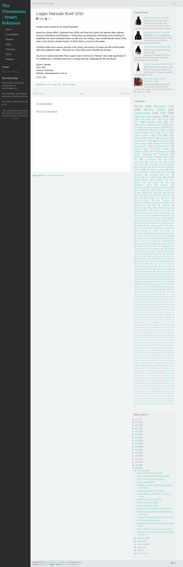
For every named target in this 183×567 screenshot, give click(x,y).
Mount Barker (139, 238)
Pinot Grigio (159, 169)
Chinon (145, 335)
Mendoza (161, 307)
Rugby (163, 386)
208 (140, 297)
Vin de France (138, 398)
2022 (140, 169)
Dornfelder (169, 340)
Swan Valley (138, 391)
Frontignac (168, 345)
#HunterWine (139, 215)
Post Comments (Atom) (54, 175)
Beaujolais (149, 233)
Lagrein (147, 213)
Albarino (157, 297)
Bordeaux (137, 276)
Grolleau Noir (143, 353)
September (141, 544)
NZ (150, 251)
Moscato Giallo (156, 365)
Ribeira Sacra (138, 386)
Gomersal (162, 348)
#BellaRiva (168, 320)
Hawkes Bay (157, 266)
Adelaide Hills (154, 122)
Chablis (137, 264)
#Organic (159, 180)
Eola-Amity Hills (160, 343)
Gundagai (169, 304)
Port (153, 381)
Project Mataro (12, 34)
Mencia (169, 236)
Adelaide (156, 210)
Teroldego (153, 271)
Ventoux (154, 396)
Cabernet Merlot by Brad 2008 (156, 32)
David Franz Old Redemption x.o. (151, 479)
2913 (145, 327)
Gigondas (144, 348)
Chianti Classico (166, 276)
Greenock (151, 195)
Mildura (145, 365)
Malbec (166, 162)
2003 (153, 274)
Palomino (137, 378)
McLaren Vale (164, 106)
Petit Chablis (160, 378)
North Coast (155, 373)
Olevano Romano (140, 376)
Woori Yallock (138, 401)
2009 (159, 135)
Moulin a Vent (167, 365)
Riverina (142, 205)
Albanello (153, 327)
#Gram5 (154, 259)
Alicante (165, 297)
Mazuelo (152, 307)
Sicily (157, 197)
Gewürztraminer (141, 180)
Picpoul (157, 251)
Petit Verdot (153, 182)
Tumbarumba (166, 241)
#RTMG (148, 325)
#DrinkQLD (155, 322)
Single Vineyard (143, 154)
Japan (156, 355)
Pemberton (139, 202)
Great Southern (142, 135)
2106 (164, 226)
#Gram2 (169, 256)
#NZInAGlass (138, 325)
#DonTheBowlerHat (140, 322)
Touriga (162, 271)
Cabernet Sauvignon (147, 116)
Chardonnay (142, 113)
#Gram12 (137, 274)
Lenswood (161, 358)
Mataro (138, 284)
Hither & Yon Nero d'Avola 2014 (157, 47)
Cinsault (167, 210)
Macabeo (171, 282)
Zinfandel (139, 226)
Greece (164, 350)
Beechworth (160, 233)
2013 (154, 119)
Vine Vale (158, 292)
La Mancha (144, 358)
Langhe (153, 358)
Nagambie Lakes (152, 221)
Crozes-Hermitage (156, 279)
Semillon (165, 138)
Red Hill (169, 381)
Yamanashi (160, 401)
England (150, 343)
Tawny (144, 271)
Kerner (136, 358)
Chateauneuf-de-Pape (164, 302)
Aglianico (148, 243)
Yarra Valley (140, 143)
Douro (143, 343)
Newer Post (38, 93)
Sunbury (169, 388)
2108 (140, 327)
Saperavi (165, 289)
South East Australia (149, 241)
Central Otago (159, 223)
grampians (168, 317)
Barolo (169, 274)
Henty (136, 307)
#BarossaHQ (157, 320)
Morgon (169, 307)
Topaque (160, 391)
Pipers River (145, 381)
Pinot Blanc (153, 269)
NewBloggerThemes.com (70, 564)
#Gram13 (149, 256)
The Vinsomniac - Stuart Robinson (14, 14)
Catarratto (137, 332)
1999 (165, 325)
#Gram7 (171, 259)
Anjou (170, 327)
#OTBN (169, 292)
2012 (165, 119)
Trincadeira (168, 393)
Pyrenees (153, 162)
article (149, 208)
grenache (158, 124)
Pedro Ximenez (148, 378)
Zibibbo (151, 317)
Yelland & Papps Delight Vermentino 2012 (154, 79)
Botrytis (157, 243)
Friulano (160, 345)
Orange (54, 84)
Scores (9, 54)
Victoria (171, 221)
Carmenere (168, 330)
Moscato (137, 218)
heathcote (153, 187)
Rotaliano (155, 386)
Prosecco (168, 213)
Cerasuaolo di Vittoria (165, 332)
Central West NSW (149, 332)
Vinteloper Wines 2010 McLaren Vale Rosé (155, 517)
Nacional (151, 370)
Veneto (146, 292)
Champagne (165, 246)
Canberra (140, 246)
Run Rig (169, 386)
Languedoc (159, 236)
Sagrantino (138, 254)
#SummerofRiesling (153, 226)
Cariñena (159, 330)
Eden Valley (162, 148)
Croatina (150, 340)
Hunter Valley (141, 148)
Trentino (156, 231)
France (148, 177)
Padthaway (167, 376)
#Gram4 (145, 259)
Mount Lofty (151, 238)
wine (170, 271)
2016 (172, 116)
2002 (146, 274)
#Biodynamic (138, 233)
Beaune (159, 299)
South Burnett (167, 228)
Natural (160, 309)
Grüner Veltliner (142, 200)
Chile (136, 279)
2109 (150, 297)
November (141, 538)
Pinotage (171, 287)
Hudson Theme (44, 564)
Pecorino (149, 287)
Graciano (167, 215)
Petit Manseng (160, 287)
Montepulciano (141, 210)
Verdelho (138, 208)
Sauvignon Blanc (152, 127)
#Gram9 (167, 322)
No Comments (70, 84)
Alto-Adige (155, 261)
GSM (169, 248)
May (139, 550)
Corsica (155, 337)
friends (136, 404)
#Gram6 (163, 259)
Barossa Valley (154, 109)
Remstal (137, 383)
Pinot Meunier (147, 228)
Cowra (171, 202)
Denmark (137, 213)
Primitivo (170, 223)
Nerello (136, 373)
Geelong (136, 348)
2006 (168, 177)
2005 (154, 205)
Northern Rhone (167, 373)
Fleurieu (140, 221)
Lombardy (152, 360)
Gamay (146, 197)
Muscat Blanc (163, 238)
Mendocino (137, 365)
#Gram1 (171, 254)
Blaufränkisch (167, 261)
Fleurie (144, 345)
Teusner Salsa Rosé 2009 (147, 502)
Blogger (15, 118)
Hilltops (158, 177)
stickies (165, 404)
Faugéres (137, 345)
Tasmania (138, 175)
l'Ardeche (144, 404)
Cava (155, 276)
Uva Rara (145, 396)
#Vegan (149, 192)
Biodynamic (165, 195)
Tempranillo (140, 146)
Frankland (152, 345)
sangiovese (164, 151)
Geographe (154, 175)
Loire (163, 282)
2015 (163, 113)
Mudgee (151, 138)
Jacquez (143, 307)
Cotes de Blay (140, 340)
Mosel (136, 309)
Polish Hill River (142, 289)
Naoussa (169, 370)
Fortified (169, 279)
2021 (172, 167)
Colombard (137, 337)
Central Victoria (152, 246)
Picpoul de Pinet (139, 312)
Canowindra (148, 330)
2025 (135, 297)
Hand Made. (155, 353)
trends (172, 404)
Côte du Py (159, 340)
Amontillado (162, 327)
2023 (148, 190)
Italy (167, 182)
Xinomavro (149, 401)
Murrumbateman (166, 368)
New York (144, 373)
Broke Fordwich (168, 243)
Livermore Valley (140, 360)
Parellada (171, 284)
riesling (143, 124)
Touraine (137, 393)
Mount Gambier (139, 368)
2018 (172, 122)
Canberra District (166, 164)
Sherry (146, 388)
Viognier (138, 151)
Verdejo (169, 396)
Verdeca (161, 396)
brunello (169, 401)
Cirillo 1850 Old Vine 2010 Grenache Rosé (154, 529)
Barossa (137, 190)
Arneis (149, 223)
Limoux (169, 358)
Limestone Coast (142, 185)
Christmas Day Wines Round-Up (151, 491)
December (141, 470)
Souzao (136, 271)
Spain (150, 202)
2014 (142, 119)
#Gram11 (140, 256)
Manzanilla (158, 363)
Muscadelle (144, 309)
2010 (48, 84)
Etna (170, 343)
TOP (174, 563)
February (141, 553)
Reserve (152, 383)
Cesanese (137, 335)
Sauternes (137, 388)
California (170, 233)
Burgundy (147, 276)
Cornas (143, 279)
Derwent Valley (139, 304)
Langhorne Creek (143, 140)
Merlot (164, 132)
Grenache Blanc (159, 304)
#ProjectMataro (161, 146)
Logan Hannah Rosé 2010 (59, 13)
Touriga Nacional (140, 231)
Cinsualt (153, 335)
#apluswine (138, 243)
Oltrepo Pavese (155, 376)
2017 (136, 122)
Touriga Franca (148, 393)
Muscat (152, 309)
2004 (136, 197)
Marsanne (160, 190)
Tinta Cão (156, 254)
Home (8, 29)
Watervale (140, 223)
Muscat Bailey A (140, 370)
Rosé (59, 84)
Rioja (157, 228)
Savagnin (137, 315)
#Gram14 (159, 256)
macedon (167, 231)
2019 (166, 130)
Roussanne (166, 172)
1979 (154, 325)
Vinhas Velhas (152, 398)
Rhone (159, 383)
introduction (138, 320)
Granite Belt (163, 140)
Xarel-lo (144, 317)
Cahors (139, 302)
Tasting (147, 254)
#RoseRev (42, 84)
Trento (159, 393)
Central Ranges (163, 208)
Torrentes (169, 391)
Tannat (163, 221)
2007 (167, 175)
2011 (157, 130)
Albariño (161, 274)
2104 (135, 327)
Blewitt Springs (169, 299)
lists (150, 404)
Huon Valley (165, 353)
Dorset (136, 343)
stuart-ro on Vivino (10, 71)
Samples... (10, 59)
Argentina (144, 299)
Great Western (139, 251)
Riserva (147, 386)
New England (162, 200)
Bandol (152, 299)
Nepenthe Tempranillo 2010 (156, 18)
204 (171, 325)
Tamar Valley (150, 391)
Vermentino (161, 167)
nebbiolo (164, 185)
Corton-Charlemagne (167, 337)
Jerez (162, 355)
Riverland (146, 218)
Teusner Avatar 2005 (145, 482)
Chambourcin (149, 302)
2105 (145, 297)
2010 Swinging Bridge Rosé (148, 520)
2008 (150, 151)
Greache (148, 304)
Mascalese (168, 363)
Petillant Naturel (140, 269)
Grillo (156, 282)
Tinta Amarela (156, 315)
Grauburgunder (154, 350)
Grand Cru (144, 350)
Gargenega (147, 282)
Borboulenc (137, 330)
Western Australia (160, 218)
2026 (137, 419)
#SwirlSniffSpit (150, 294)
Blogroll (9, 39)
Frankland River (161, 156)
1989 (160, 325)
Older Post (125, 93)
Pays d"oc (139, 287)
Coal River (140, 236)
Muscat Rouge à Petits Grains (154, 284)
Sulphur (145, 315)
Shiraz (138, 106)
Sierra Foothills (166, 269)
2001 (170, 294)
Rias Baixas (168, 383)
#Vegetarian (162, 294)
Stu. (50, 18)
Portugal (160, 381)
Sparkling (164, 154)
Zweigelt (159, 317)
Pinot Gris (139, 164)
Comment (147, 337)
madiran (157, 404)
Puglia (160, 312)
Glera (146, 266)
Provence (151, 312)
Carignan (166, 205)
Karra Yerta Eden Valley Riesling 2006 (153, 476)
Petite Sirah (168, 309)
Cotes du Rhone (164, 264)
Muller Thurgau (152, 368)
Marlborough (140, 187)
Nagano (160, 370)
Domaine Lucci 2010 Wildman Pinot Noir (154, 508)
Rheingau (168, 312)
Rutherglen (167, 251)
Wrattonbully (141, 156)
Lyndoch (162, 360)
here (5, 104)
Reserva (144, 383)
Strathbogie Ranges (157, 388)
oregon (147, 320)
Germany (137, 266)
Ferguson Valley (159, 248)
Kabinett (169, 355)
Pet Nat (168, 266)
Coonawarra (150, 159)
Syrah (151, 164)
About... (9, 44)
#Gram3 (137, 259)
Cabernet (161, 202)
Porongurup (157, 213)
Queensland (155, 289)
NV (135, 159)
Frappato (137, 282)
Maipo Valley (146, 363)
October (140, 541)
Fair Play (145, 248)
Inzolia (149, 355)
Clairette (161, 335)
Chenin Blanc (149, 264)
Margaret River (161, 143)
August (140, 547)
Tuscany (137, 396)
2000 (147, 261)
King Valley (151, 172)
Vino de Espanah (166, 398)
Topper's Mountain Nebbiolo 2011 (158, 64)
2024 (160, 192)
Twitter (136, 317)
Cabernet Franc (144, 167)
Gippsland (153, 348)
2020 (148, 169)
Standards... (11, 49)
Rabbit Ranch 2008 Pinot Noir (149, 499)
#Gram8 (139, 261)
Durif (172, 218)
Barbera (137, 177)
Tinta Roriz (168, 315)
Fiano (167, 197)
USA (164, 254)
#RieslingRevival (154, 215)
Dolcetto (150, 236)
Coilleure (169, 335)
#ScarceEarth (138, 294)
